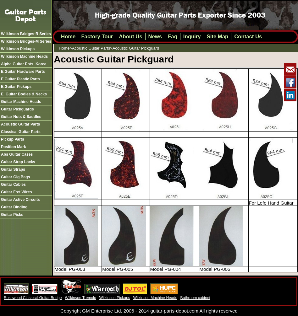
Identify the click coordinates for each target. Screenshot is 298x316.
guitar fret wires (16, 192)
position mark (13, 147)
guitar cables (13, 184)
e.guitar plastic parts (20, 79)
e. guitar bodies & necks (24, 94)
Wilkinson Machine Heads (155, 298)
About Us (130, 37)
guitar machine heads (21, 101)
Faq (172, 37)
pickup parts (12, 139)
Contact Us (248, 37)
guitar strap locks (18, 162)
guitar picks (12, 214)
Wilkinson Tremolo (80, 298)
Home (68, 37)
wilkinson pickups (18, 49)
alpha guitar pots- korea (24, 64)
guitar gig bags (15, 177)
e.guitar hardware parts (23, 71)
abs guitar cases (17, 154)
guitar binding (14, 207)
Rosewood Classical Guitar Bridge (33, 298)
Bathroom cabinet (195, 298)
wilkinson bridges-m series (26, 41)
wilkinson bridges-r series (26, 34)
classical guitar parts (21, 132)
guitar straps (13, 169)
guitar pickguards (17, 109)
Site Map (218, 37)
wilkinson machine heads (24, 56)
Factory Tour (97, 37)
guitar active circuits (20, 199)
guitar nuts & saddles (21, 117)
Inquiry (192, 37)
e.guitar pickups (16, 86)
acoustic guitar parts (20, 124)
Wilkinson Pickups (114, 298)
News (155, 37)
